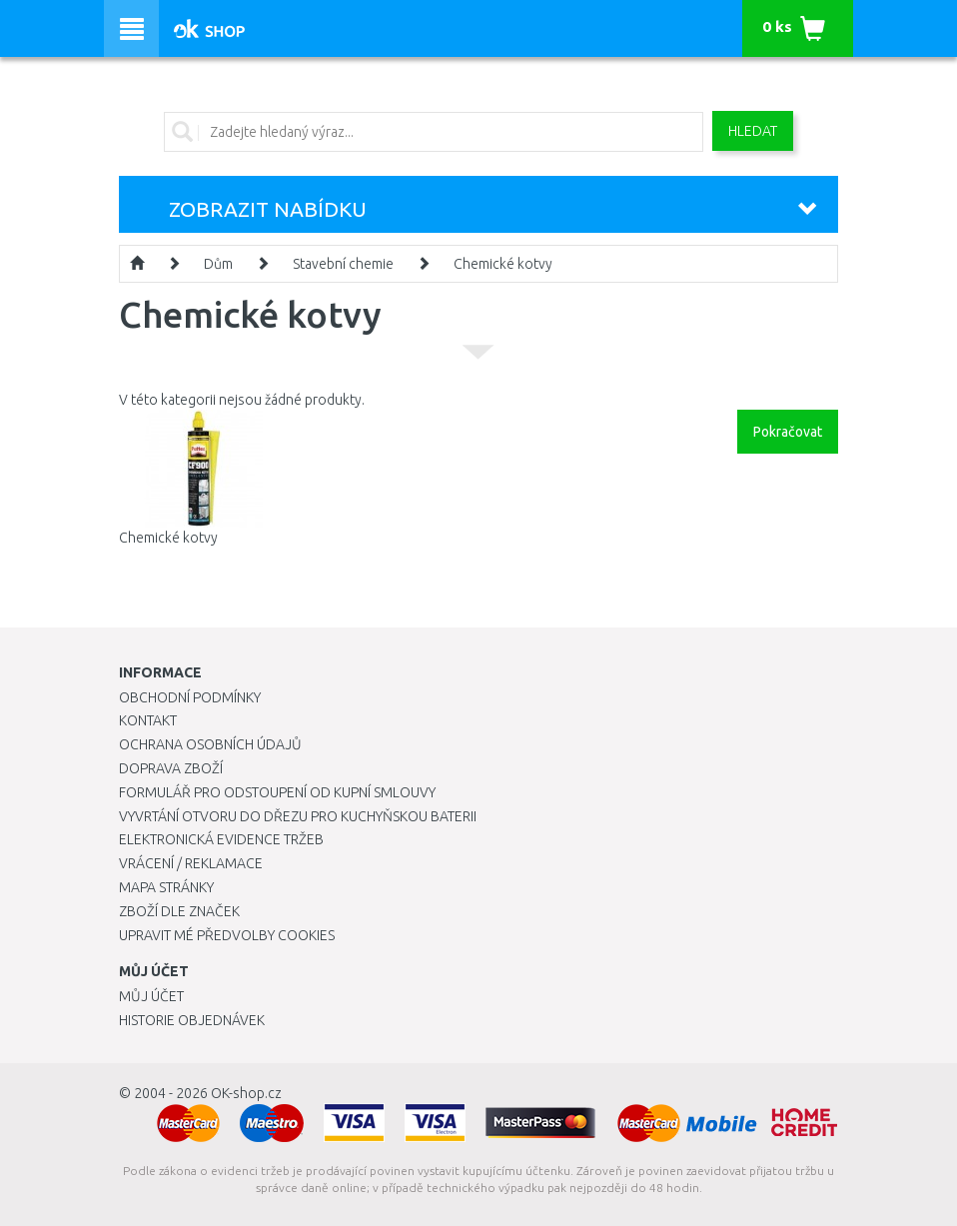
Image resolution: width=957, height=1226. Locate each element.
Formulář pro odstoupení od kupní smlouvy (277, 792)
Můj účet (151, 996)
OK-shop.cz (246, 1093)
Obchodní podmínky (190, 697)
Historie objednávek (192, 1020)
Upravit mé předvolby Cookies (227, 935)
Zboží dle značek (179, 911)
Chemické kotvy (503, 264)
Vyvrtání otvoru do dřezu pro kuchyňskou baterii (298, 816)
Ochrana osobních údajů (210, 744)
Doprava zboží (171, 768)
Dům (218, 264)
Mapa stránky (166, 887)
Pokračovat (787, 432)
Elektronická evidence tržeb (221, 839)
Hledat (752, 131)
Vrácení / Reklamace (191, 863)
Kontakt (148, 720)
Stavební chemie (343, 264)
